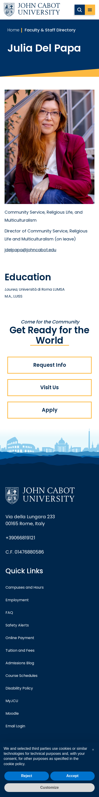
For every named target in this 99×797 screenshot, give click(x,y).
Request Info (49, 365)
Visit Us (49, 387)
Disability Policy (19, 688)
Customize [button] (49, 787)
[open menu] (90, 10)
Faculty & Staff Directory (50, 30)
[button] (93, 749)
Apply (49, 410)
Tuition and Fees (20, 650)
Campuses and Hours (24, 587)
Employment (17, 600)
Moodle (12, 713)
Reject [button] (26, 776)
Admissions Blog (19, 663)
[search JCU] (80, 10)
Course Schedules (21, 675)
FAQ (9, 612)
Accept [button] (72, 776)
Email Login (15, 726)
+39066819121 (20, 538)
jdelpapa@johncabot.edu (30, 250)
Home (13, 30)
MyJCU (11, 700)
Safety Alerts (17, 625)
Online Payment (19, 637)
